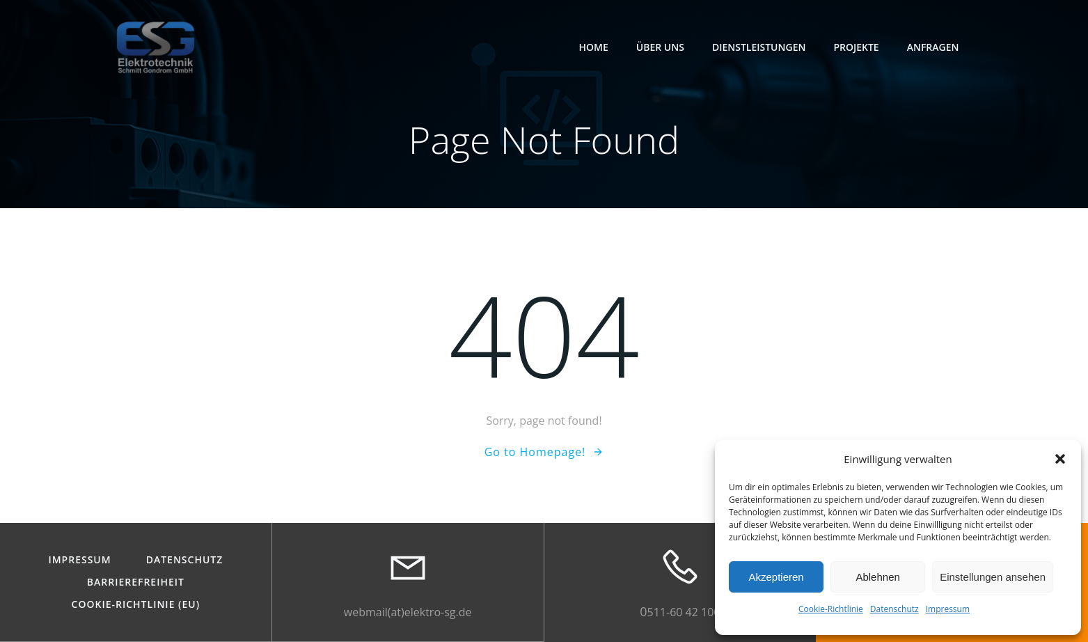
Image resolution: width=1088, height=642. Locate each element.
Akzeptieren (775, 577)
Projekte (855, 47)
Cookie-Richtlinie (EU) (136, 605)
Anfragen (933, 47)
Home (593, 47)
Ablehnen (877, 577)
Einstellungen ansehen (993, 577)
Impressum (948, 609)
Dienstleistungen (759, 47)
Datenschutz (894, 609)
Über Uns (660, 47)
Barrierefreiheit (135, 583)
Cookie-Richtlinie (830, 609)
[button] (1060, 459)
